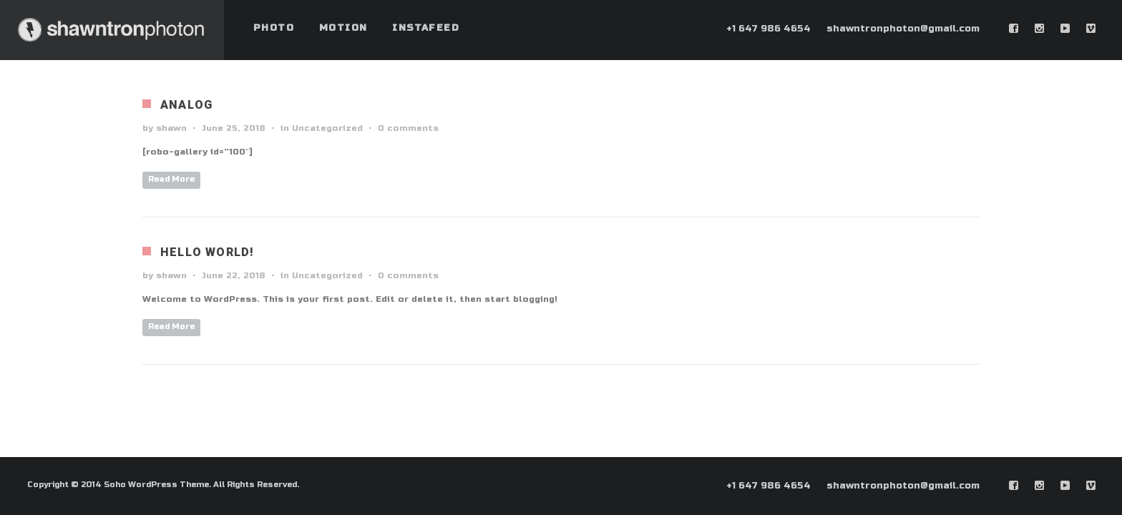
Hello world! (207, 252)
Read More (171, 179)
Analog (186, 105)
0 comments (408, 128)
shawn (171, 128)
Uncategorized (327, 128)
